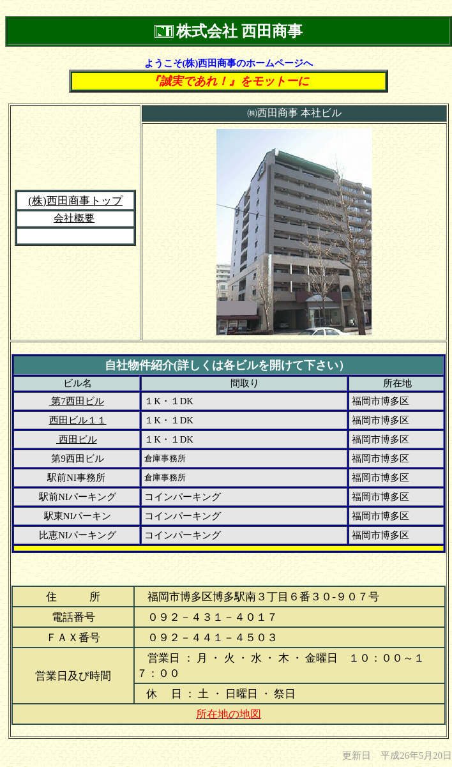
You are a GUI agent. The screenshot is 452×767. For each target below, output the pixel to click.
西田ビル (76, 439)
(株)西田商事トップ (75, 201)
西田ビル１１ (78, 420)
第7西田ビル (76, 401)
